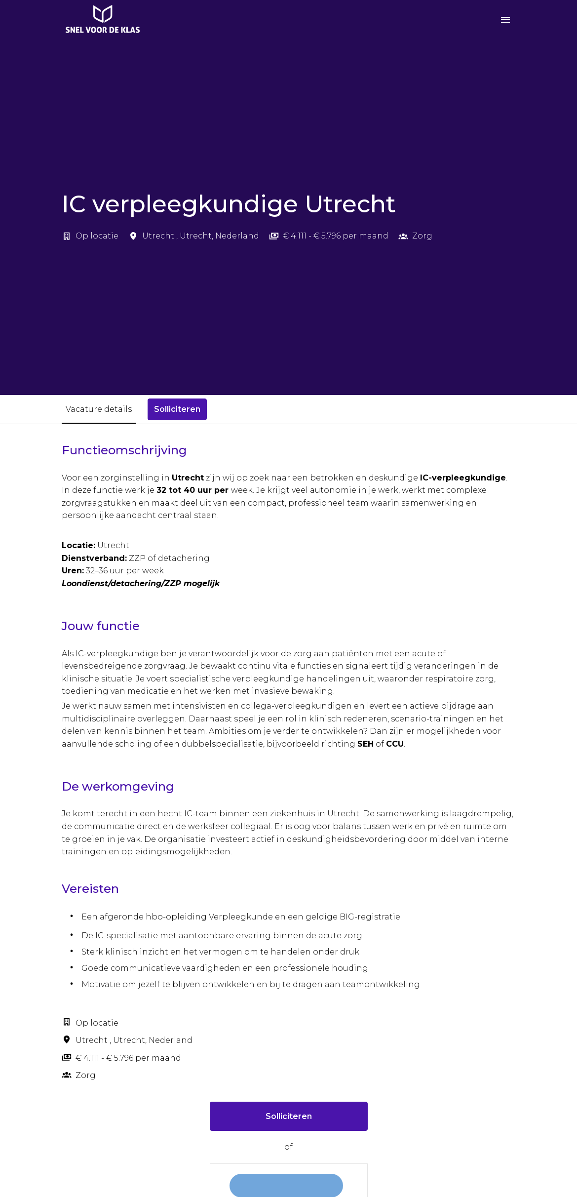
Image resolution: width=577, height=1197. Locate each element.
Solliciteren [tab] (177, 409)
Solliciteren (289, 1116)
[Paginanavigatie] (505, 20)
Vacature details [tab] (99, 409)
